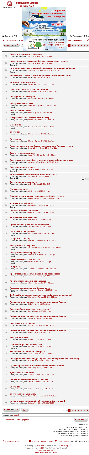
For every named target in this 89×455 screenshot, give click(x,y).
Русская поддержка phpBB (46, 450)
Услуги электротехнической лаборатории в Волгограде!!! (37, 401)
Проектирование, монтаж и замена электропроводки (35, 274)
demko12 (30, 212)
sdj (28, 191)
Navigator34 (31, 403)
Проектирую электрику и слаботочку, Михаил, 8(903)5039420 (39, 61)
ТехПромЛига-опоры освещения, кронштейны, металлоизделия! (41, 295)
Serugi (29, 353)
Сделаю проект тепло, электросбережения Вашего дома (37, 366)
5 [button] (81, 410)
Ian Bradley (64, 446)
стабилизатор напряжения (22, 231)
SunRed (30, 389)
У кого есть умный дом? (21, 203)
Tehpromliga (31, 297)
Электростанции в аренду (22, 167)
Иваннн (30, 339)
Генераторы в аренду (20, 238)
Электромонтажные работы (23, 245)
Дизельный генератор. (21, 111)
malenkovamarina (33, 247)
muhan (29, 368)
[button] (87, 45)
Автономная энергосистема (23, 82)
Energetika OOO (33, 70)
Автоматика (15, 139)
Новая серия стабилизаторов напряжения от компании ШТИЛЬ (40, 75)
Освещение (15, 125)
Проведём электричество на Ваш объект (29, 224)
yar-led (29, 184)
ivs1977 (30, 325)
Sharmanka (31, 290)
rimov (29, 219)
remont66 (30, 255)
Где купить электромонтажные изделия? (29, 380)
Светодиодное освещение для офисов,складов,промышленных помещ (44, 358)
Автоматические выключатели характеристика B (33, 174)
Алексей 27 (31, 269)
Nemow (30, 346)
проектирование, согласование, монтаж (29, 89)
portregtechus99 (33, 198)
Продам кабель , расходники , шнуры (28, 281)
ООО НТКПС (32, 396)
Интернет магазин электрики (23, 217)
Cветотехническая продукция (24, 210)
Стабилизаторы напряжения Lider (26, 344)
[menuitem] (61, 441)
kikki (29, 304)
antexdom (31, 205)
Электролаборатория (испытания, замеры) (30, 309)
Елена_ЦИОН (32, 148)
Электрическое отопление (22, 323)
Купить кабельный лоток (22, 373)
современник (32, 91)
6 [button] (84, 410)
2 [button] (72, 410)
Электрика (15, 132)
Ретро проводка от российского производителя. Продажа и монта (41, 146)
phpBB (41, 448)
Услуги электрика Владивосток (25, 260)
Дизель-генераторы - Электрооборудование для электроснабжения (42, 68)
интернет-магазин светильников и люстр (29, 118)
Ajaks (29, 176)
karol (29, 332)
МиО (29, 56)
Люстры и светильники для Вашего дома (29, 288)
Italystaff (30, 84)
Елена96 (30, 375)
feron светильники (19, 189)
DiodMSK (30, 360)
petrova (30, 382)
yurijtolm (30, 98)
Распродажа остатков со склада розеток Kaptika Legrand (37, 196)
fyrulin (29, 262)
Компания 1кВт (33, 162)
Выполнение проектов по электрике (27, 351)
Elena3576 (31, 155)
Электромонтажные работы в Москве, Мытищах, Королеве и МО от (42, 160)
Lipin (29, 77)
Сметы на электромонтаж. (22, 153)
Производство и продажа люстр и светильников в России (38, 302)
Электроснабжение (19, 337)
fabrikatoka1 (31, 240)
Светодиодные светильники (23, 182)
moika (29, 318)
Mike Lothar (40, 446)
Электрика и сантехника (21, 104)
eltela (29, 311)
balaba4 (30, 283)
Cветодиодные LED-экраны (23, 96)
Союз (29, 226)
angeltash (15, 415)
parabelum (31, 276)
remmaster (31, 106)
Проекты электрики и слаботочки (26, 54)
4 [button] (78, 410)
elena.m (30, 127)
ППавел (30, 134)
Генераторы (15, 267)
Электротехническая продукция (25, 253)
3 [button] (75, 410)
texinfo (29, 113)
